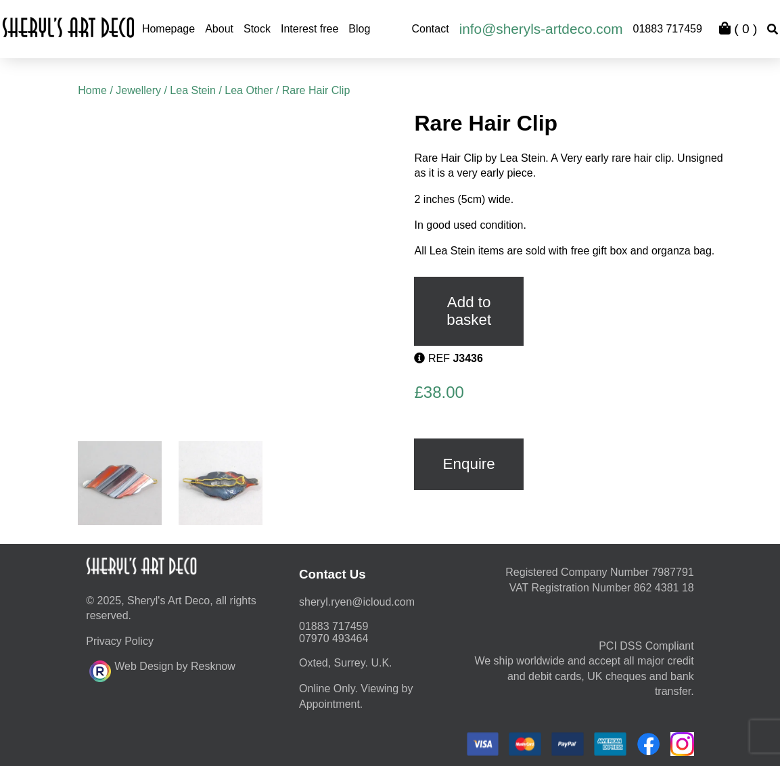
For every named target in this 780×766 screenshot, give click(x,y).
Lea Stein (193, 90)
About (219, 29)
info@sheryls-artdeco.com (541, 29)
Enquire (469, 463)
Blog (359, 29)
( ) (738, 29)
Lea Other (249, 90)
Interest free (309, 29)
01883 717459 (667, 29)
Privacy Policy (120, 641)
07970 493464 (333, 638)
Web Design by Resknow (162, 669)
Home (92, 90)
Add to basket (468, 311)
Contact (430, 29)
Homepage (168, 29)
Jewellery (138, 90)
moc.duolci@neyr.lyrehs (357, 602)
